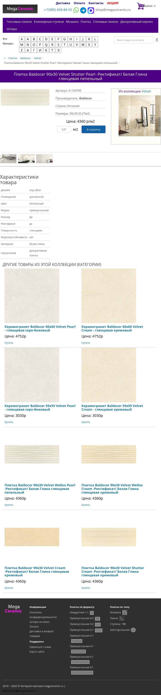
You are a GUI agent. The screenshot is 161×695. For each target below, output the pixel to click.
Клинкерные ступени (49, 22)
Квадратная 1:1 (79, 612)
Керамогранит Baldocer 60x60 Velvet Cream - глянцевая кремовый (112, 328)
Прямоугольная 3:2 (82, 624)
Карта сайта (37, 651)
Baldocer (25, 58)
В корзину (93, 129)
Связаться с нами (40, 647)
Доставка (63, 3)
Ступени (115, 624)
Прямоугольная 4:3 (82, 618)
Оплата (79, 3)
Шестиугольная (119, 630)
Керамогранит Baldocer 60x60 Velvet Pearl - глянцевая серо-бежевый (40, 328)
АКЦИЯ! (113, 3)
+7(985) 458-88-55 (58, 9)
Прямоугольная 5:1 (82, 656)
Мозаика (72, 22)
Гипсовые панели (19, 22)
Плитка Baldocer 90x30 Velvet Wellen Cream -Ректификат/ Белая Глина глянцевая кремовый (112, 489)
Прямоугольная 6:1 (82, 667)
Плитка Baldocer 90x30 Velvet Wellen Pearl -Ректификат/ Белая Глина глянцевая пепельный (40, 489)
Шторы (12, 29)
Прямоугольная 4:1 (82, 646)
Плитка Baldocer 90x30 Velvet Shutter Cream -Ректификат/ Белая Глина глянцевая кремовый (112, 571)
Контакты (96, 3)
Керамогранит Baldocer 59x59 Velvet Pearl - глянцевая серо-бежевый (40, 408)
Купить (9, 342)
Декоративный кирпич (136, 22)
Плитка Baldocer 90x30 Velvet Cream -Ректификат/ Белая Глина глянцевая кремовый (37, 571)
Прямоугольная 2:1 (82, 630)
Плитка (86, 22)
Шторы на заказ (39, 621)
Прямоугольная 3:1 (82, 635)
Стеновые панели (105, 22)
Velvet (37, 58)
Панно (114, 618)
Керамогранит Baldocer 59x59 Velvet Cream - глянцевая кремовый (112, 408)
